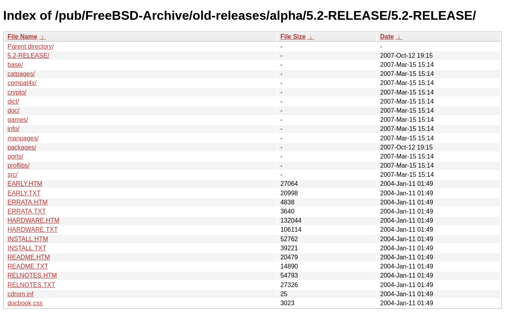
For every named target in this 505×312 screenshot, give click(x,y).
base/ (15, 64)
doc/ (13, 110)
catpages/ (21, 73)
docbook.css (25, 303)
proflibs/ (18, 165)
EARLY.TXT (24, 193)
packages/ (21, 147)
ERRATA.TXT (26, 211)
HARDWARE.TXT (32, 229)
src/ (12, 174)
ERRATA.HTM (27, 202)
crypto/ (16, 92)
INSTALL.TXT (26, 248)
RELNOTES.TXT (31, 285)
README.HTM (28, 257)
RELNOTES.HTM (32, 275)
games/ (17, 119)
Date (387, 36)
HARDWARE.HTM (33, 220)
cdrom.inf (20, 294)
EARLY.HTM (24, 183)
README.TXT (27, 266)
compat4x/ (22, 82)
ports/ (15, 156)
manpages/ (23, 138)
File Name (22, 36)
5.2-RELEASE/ (28, 55)
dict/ (13, 101)
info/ (13, 128)
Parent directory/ (30, 46)
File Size (293, 36)
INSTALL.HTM (27, 239)
